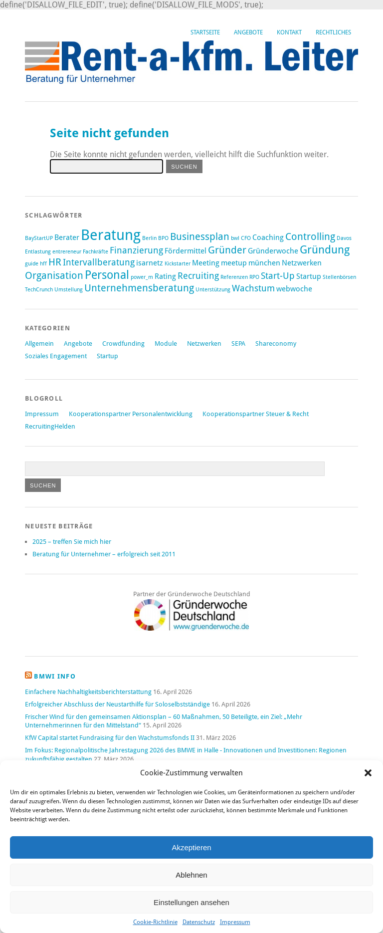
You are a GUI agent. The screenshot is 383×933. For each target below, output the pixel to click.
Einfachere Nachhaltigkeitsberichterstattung (88, 692)
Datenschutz (199, 922)
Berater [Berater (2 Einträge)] (66, 237)
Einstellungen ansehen (191, 902)
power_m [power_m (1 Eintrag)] (142, 277)
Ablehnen (191, 875)
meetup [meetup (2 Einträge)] (234, 262)
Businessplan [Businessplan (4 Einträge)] (199, 236)
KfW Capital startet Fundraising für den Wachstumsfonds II (109, 737)
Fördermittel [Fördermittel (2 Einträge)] (185, 250)
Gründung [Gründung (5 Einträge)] (325, 249)
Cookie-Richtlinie (155, 922)
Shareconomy (275, 343)
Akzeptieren (191, 847)
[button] (368, 773)
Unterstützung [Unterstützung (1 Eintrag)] (212, 289)
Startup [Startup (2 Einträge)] (308, 276)
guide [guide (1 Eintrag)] (31, 263)
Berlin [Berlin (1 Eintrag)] (149, 238)
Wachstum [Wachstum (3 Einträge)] (253, 288)
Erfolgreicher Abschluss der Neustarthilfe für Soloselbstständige (117, 704)
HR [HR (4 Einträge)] (54, 262)
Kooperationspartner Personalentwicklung (130, 414)
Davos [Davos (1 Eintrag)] (344, 238)
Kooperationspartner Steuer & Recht (255, 414)
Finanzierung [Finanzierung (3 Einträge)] (136, 250)
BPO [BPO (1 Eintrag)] (163, 238)
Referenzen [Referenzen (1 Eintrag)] (234, 277)
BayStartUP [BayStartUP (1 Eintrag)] (39, 238)
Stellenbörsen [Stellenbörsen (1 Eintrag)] (339, 277)
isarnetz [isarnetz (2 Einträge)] (149, 262)
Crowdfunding (123, 343)
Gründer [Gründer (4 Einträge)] (227, 250)
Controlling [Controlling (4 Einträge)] (310, 236)
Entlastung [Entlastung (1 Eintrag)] (38, 251)
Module (166, 343)
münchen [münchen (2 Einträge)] (264, 262)
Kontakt (289, 32)
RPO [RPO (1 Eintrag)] (254, 277)
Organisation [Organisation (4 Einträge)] (54, 275)
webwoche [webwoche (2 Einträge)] (294, 288)
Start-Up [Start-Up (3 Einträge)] (278, 276)
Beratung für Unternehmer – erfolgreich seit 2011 (104, 554)
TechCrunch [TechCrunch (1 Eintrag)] (39, 289)
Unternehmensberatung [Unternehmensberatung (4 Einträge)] (139, 288)
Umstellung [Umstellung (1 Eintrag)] (68, 289)
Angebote (248, 32)
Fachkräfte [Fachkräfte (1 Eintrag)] (95, 251)
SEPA (238, 343)
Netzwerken (204, 343)
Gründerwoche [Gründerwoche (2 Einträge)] (273, 250)
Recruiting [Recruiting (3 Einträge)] (198, 276)
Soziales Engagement (56, 356)
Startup (107, 356)
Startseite (205, 32)
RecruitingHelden (50, 426)
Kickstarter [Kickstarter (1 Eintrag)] (178, 263)
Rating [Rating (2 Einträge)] (165, 276)
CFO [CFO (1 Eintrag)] (246, 238)
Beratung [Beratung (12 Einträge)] (111, 235)
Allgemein (39, 343)
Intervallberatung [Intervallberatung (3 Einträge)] (99, 262)
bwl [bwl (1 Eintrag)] (235, 238)
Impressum (235, 922)
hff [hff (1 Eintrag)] (43, 263)
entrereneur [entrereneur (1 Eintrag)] (66, 251)
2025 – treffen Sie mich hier (71, 541)
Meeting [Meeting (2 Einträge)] (205, 262)
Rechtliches (333, 32)
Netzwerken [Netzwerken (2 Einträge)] (302, 262)
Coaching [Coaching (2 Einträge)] (268, 237)
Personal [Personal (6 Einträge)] (107, 275)
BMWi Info (55, 676)
